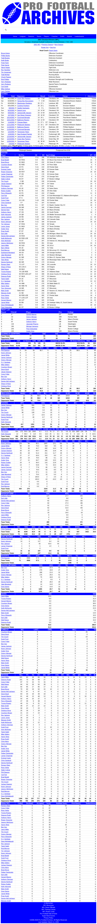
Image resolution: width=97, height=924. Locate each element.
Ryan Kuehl (5, 231)
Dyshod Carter (6, 169)
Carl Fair (4, 195)
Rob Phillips (5, 79)
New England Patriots (24, 134)
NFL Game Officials (48, 907)
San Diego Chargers (24, 115)
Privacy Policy (48, 918)
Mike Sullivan (5, 89)
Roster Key (45, 47)
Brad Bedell (5, 160)
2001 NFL (37, 44)
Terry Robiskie (6, 82)
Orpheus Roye (6, 274)
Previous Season (47, 44)
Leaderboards (79, 36)
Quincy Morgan (6, 257)
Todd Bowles (5, 58)
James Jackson (6, 217)
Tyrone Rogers (6, 271)
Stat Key (53, 47)
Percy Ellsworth (6, 193)
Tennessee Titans (23, 132)
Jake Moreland (6, 255)
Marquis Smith (6, 293)
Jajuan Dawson (6, 183)
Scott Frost (4, 198)
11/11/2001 (10, 125)
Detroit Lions (21, 110)
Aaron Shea (5, 286)
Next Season (59, 44)
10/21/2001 (10, 120)
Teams (39, 36)
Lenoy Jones (5, 226)
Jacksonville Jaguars (24, 113)
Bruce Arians (5, 53)
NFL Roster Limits (48, 911)
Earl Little (4, 233)
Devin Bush (5, 167)
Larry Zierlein (5, 91)
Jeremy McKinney (7, 243)
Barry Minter (5, 248)
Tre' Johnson (5, 224)
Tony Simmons (6, 288)
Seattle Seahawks (23, 108)
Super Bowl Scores (48, 916)
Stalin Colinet (5, 179)
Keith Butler (5, 60)
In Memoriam (48, 903)
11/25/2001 (10, 129)
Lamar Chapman (6, 174)
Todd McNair (5, 75)
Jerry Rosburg (6, 84)
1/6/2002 (11, 144)
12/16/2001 (10, 136)
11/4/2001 (11, 122)
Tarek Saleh (5, 279)
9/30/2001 (11, 113)
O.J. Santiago (5, 281)
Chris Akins (5, 157)
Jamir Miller (5, 245)
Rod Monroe (5, 250)
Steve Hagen (5, 67)
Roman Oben (5, 264)
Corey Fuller (5, 200)
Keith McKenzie (6, 238)
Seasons (31, 36)
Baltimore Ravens (23, 120)
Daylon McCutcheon (8, 236)
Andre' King (5, 229)
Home (15, 36)
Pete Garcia (5, 65)
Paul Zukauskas (6, 307)
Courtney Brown (6, 164)
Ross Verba (5, 298)
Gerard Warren (6, 300)
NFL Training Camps (48, 909)
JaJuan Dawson (6, 450)
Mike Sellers (5, 283)
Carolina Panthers (23, 106)
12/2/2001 (11, 132)
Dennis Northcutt (6, 262)
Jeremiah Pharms (32, 324)
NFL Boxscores (48, 905)
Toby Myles (5, 260)
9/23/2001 (11, 110)
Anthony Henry (6, 212)
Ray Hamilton (5, 70)
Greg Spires (5, 295)
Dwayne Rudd (6, 276)
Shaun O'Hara (6, 267)
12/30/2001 (10, 141)
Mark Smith (5, 290)
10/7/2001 (11, 115)
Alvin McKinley (6, 241)
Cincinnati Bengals (23, 117)
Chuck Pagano (6, 77)
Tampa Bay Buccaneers (25, 101)
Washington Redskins (24, 103)
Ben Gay (4, 205)
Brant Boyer (5, 162)
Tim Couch (4, 181)
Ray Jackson (5, 219)
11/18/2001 (10, 127)
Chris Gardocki (6, 202)
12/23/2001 (10, 139)
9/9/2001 (11, 108)
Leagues (22, 36)
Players (46, 36)
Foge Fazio (5, 63)
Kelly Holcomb (6, 214)
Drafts (62, 36)
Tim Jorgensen (6, 72)
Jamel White (5, 302)
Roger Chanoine (6, 172)
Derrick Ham (5, 210)
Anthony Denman (7, 188)
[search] (34, 30)
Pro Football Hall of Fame (48, 913)
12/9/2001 (11, 134)
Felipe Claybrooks (7, 176)
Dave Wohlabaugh (7, 305)
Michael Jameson (32, 326)
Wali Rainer (5, 269)
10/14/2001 (10, 117)
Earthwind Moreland (8, 252)
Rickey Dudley (6, 191)
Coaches (55, 36)
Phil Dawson (5, 186)
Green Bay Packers (24, 98)
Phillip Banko (5, 55)
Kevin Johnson (6, 222)
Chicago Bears (22, 122)
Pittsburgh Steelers (23, 125)
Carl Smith (4, 86)
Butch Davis (53, 50)
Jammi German (6, 207)
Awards (69, 36)
